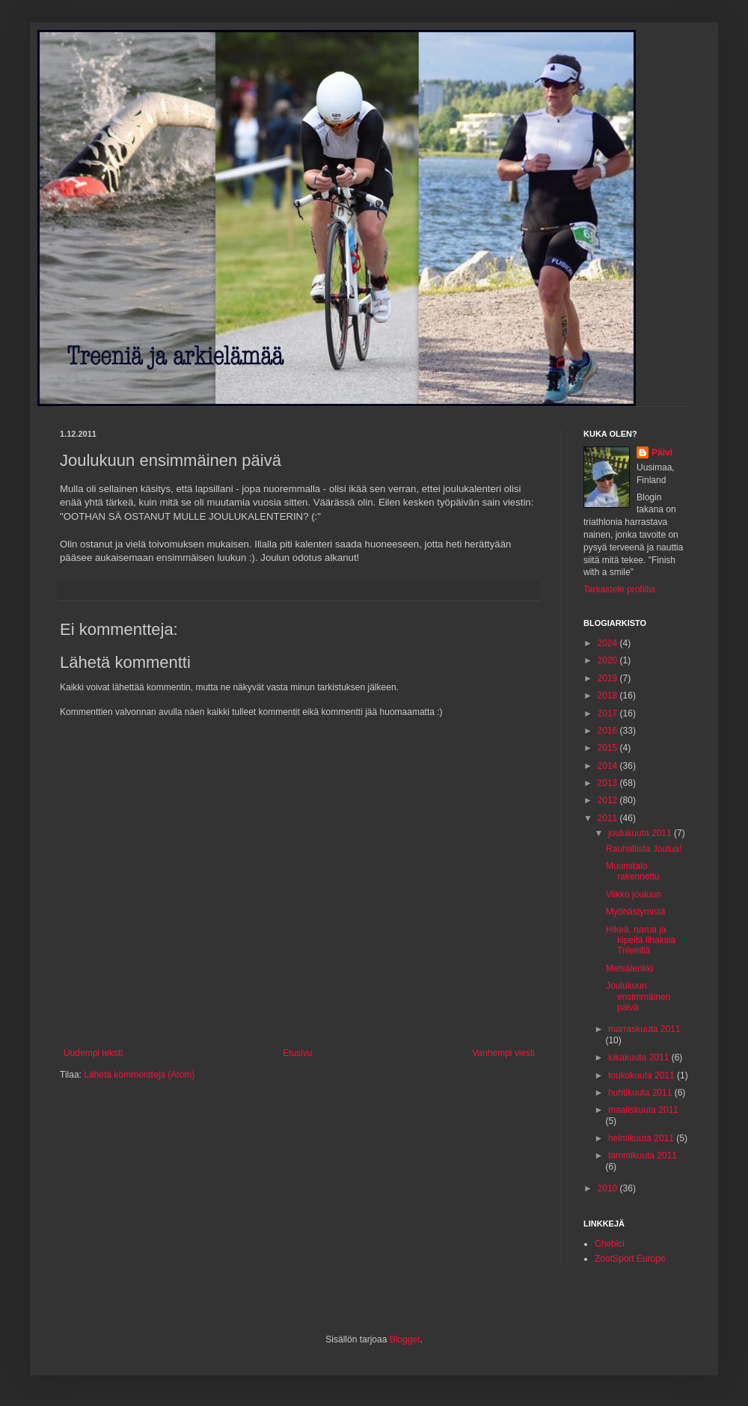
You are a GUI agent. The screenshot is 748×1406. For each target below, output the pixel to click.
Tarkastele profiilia (619, 589)
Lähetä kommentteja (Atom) (139, 1074)
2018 (609, 695)
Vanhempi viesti (503, 1053)
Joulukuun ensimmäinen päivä (638, 996)
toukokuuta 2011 (642, 1075)
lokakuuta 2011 (640, 1057)
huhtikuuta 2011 (641, 1092)
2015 (609, 748)
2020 (609, 660)
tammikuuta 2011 (642, 1155)
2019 (609, 678)
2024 (609, 643)
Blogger (405, 1339)
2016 (609, 730)
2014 (609, 766)
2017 (609, 713)
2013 (609, 783)
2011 (609, 818)
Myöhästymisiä (635, 911)
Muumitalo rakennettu (633, 871)
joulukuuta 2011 (641, 833)
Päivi (662, 452)
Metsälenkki (629, 968)
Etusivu (297, 1053)
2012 (609, 800)
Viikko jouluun (633, 894)
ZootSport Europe (630, 1258)
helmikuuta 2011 (642, 1138)
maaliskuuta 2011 (643, 1110)
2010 (609, 1188)
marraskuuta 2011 (644, 1029)
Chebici (610, 1243)
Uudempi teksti (93, 1053)
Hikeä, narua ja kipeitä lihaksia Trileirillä (640, 940)
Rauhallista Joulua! (643, 849)
